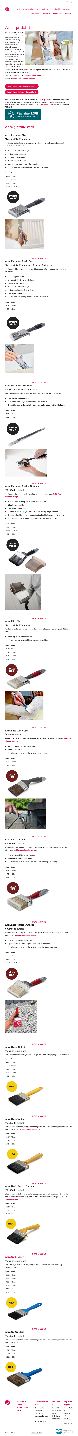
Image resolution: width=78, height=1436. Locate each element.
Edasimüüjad (46, 13)
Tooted (18, 9)
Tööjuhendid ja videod (43, 9)
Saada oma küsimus (41, 1416)
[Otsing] (71, 2)
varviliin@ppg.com (41, 1421)
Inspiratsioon (66, 9)
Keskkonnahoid (57, 13)
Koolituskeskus (35, 13)
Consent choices (36, 1432)
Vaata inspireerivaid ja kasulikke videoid (20, 86)
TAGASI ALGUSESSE (39, 258)
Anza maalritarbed (28, 9)
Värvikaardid (56, 9)
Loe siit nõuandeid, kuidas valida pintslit (20, 92)
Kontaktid (55, 1408)
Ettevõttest (68, 13)
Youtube (66, 1424)
